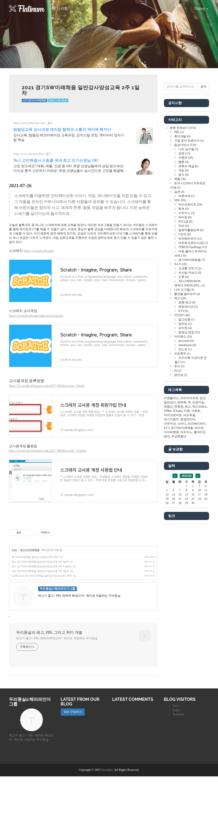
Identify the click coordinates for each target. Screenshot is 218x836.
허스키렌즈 (171, 547)
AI (177, 498)
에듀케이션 (188, 434)
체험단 (168, 534)
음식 (183, 302)
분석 (167, 564)
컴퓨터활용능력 (191, 357)
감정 (184, 281)
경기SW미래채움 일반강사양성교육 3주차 (35, 616)
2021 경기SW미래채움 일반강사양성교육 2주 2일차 (40, 630)
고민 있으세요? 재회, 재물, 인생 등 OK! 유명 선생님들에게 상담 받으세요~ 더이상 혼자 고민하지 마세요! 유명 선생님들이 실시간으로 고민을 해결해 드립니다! (69, 168)
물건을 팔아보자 (187, 421)
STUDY (182, 443)
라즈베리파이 (190, 366)
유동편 (178, 534)
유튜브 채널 (188, 294)
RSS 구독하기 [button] (72, 771)
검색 (203, 214)
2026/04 (186, 603)
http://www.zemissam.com (29, 123)
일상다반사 (185, 272)
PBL (179, 259)
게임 (183, 298)
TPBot (168, 538)
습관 (179, 319)
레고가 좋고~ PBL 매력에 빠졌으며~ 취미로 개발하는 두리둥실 (57, 698)
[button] (16, 34)
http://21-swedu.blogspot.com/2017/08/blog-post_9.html (47, 386)
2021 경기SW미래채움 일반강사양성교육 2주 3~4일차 (41, 626)
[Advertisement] (83, 547)
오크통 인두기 (189, 396)
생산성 (180, 502)
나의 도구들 (184, 417)
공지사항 (60, 8)
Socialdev (107, 829)
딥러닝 (185, 451)
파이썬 (185, 345)
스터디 (181, 551)
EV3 (183, 438)
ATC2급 (185, 349)
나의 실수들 (188, 277)
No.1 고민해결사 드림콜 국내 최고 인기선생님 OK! (56, 160)
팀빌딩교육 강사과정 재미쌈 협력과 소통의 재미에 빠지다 (62, 129)
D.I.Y (180, 392)
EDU (14, 609)
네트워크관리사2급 (193, 370)
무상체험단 (178, 564)
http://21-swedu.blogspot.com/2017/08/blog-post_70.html (47, 450)
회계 (183, 336)
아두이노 (186, 340)
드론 (183, 404)
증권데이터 (187, 547)
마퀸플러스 (171, 525)
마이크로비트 (190, 332)
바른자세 (186, 323)
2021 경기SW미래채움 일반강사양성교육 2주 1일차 (81, 90)
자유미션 (170, 551)
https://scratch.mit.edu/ (38, 251)
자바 (183, 353)
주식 (179, 494)
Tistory (198, 7)
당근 (203, 525)
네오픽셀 (189, 542)
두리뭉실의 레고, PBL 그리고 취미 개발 (49, 692)
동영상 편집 (189, 460)
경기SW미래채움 (29, 609)
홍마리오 (200, 560)
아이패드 (183, 464)
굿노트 (185, 477)
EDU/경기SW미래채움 (34, 100)
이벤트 (185, 285)
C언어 (184, 362)
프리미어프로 (189, 525)
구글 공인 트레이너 (189, 268)
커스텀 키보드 (189, 400)
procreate (186, 468)
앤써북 (181, 530)
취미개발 (182, 264)
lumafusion (187, 472)
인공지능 (198, 530)
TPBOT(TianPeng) (192, 374)
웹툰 (183, 289)
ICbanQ (177, 538)
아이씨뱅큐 (171, 560)
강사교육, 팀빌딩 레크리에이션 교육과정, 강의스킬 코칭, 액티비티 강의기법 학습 (68, 137)
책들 (180, 306)
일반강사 (170, 530)
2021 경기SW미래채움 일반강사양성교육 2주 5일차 (40, 621)
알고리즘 (186, 447)
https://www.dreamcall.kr (28, 153)
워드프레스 (199, 534)
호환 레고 (186, 430)
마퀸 (187, 538)
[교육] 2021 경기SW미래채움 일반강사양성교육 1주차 (41, 635)
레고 (180, 426)
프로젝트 (182, 481)
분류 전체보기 (182, 255)
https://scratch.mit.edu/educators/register (36, 315)
